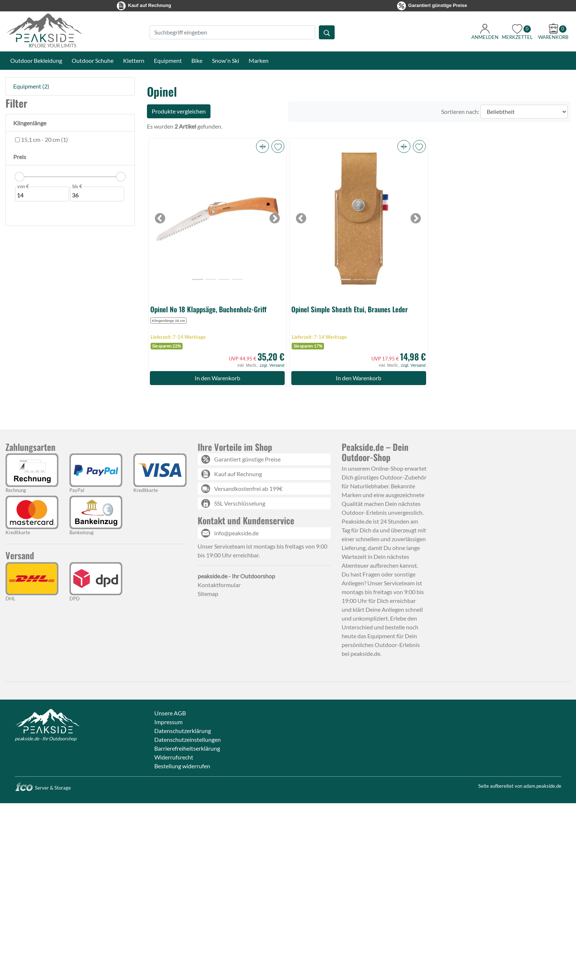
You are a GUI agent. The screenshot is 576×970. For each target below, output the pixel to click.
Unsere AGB (170, 712)
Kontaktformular (219, 584)
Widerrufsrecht (173, 757)
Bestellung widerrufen (182, 765)
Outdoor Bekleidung (36, 60)
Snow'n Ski (225, 60)
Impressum (168, 721)
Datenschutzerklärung (182, 730)
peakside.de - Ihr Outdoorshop (45, 738)
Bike (196, 60)
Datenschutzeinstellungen (187, 739)
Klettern (133, 60)
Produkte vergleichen (179, 111)
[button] (262, 146)
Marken (259, 60)
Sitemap (208, 593)
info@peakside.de (236, 532)
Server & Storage (43, 788)
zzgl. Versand (272, 365)
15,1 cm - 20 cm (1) (44, 139)
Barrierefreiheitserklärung (187, 748)
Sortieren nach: (460, 111)
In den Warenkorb (217, 377)
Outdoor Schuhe (93, 60)
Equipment (168, 60)
